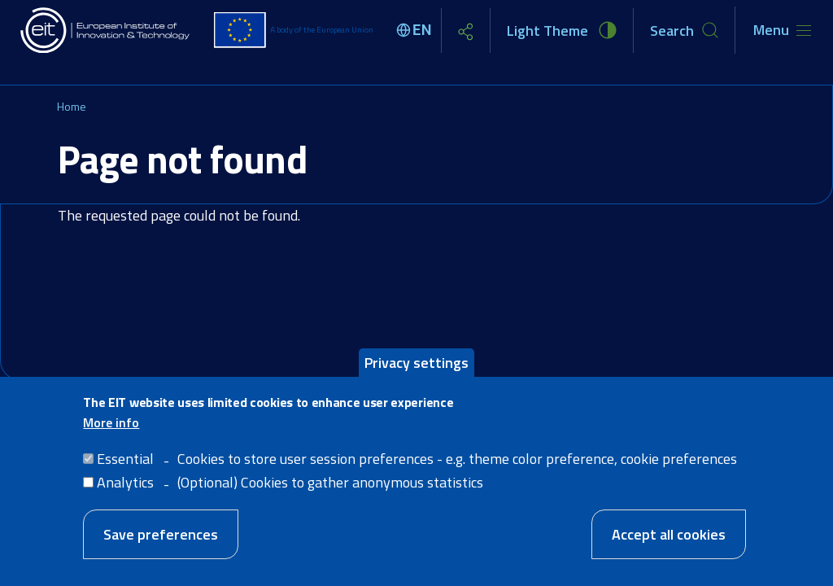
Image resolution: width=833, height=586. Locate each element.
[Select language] (416, 30)
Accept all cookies (669, 535)
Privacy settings (416, 363)
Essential (125, 459)
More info (111, 423)
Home (71, 106)
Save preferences (160, 535)
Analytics (125, 483)
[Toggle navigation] (782, 30)
